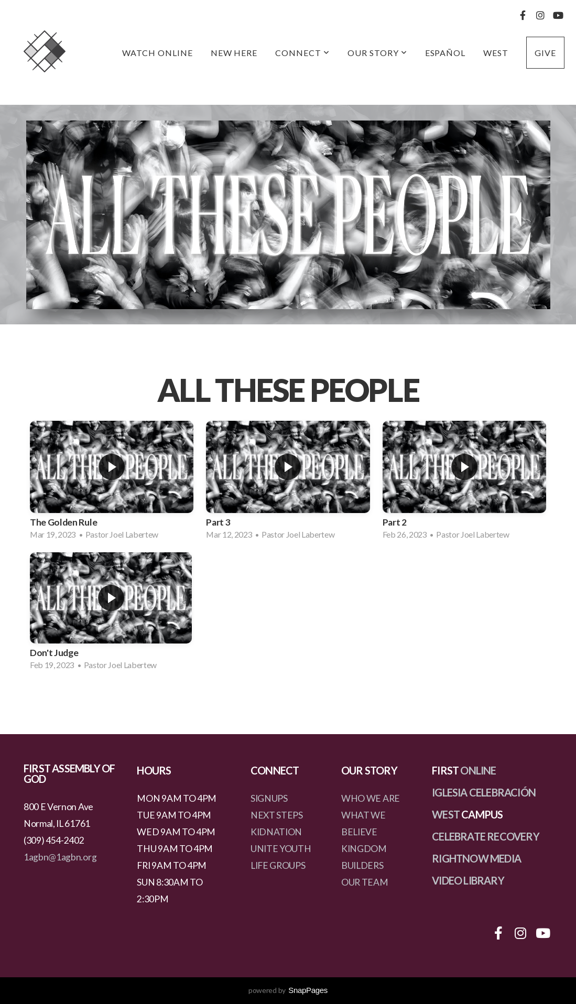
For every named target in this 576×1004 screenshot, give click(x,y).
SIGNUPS (269, 798)
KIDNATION (276, 831)
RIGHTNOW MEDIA (476, 858)
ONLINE (478, 770)
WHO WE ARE (370, 798)
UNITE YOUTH (281, 848)
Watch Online (157, 53)
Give (545, 53)
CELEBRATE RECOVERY (485, 836)
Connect (302, 53)
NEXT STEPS (277, 815)
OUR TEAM (364, 882)
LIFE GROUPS (278, 865)
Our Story (377, 53)
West (495, 53)
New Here (234, 53)
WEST (446, 814)
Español (445, 53)
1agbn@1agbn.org (60, 857)
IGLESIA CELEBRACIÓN (484, 792)
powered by (288, 990)
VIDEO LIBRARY (468, 880)
